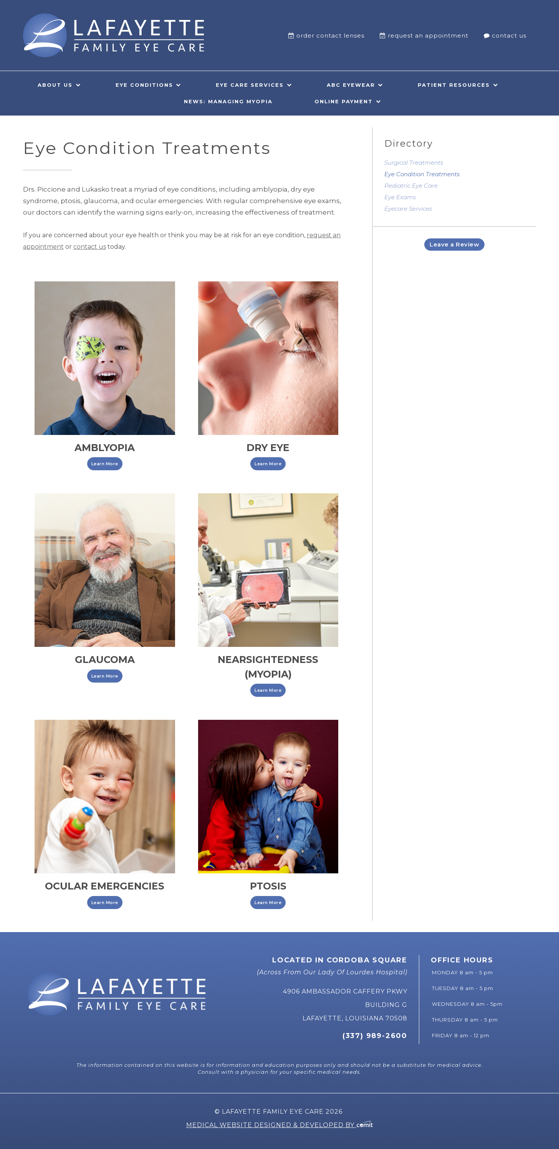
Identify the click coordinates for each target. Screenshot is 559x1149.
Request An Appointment (428, 35)
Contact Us (509, 35)
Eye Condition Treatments (422, 174)
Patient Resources (454, 85)
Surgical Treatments (413, 162)
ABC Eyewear (351, 85)
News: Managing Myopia (228, 101)
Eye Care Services (250, 85)
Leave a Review (454, 244)
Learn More (104, 463)
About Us (55, 85)
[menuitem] (328, 35)
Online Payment (343, 101)
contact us (89, 246)
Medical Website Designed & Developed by (279, 1125)
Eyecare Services (408, 208)
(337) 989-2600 (374, 1036)
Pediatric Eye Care (411, 185)
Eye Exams (400, 197)
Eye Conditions (144, 85)
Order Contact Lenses (330, 35)
